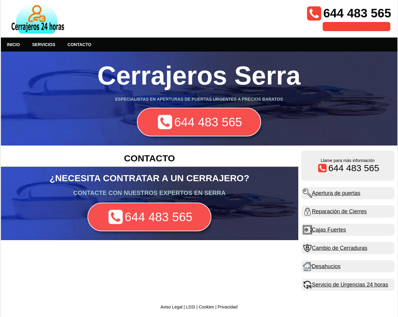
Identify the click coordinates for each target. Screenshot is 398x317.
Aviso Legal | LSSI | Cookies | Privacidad (199, 306)
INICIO (13, 44)
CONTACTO (79, 44)
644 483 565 (357, 13)
